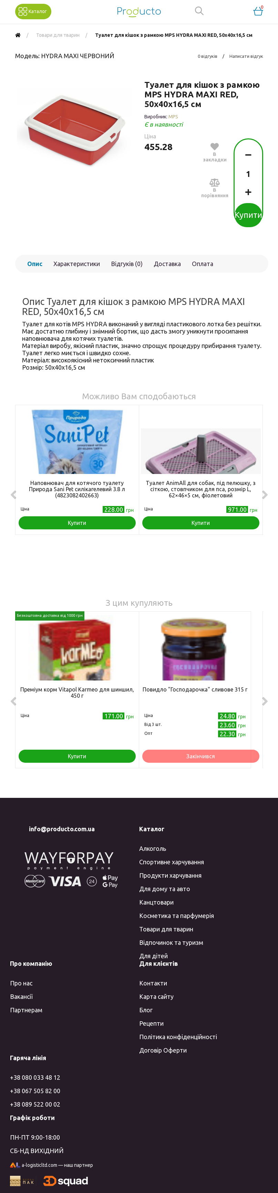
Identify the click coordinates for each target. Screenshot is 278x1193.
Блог (146, 1009)
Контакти (153, 983)
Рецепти (151, 1023)
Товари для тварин (166, 929)
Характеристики (76, 263)
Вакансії (21, 996)
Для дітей (153, 955)
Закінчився (200, 756)
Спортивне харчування (171, 861)
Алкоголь (152, 848)
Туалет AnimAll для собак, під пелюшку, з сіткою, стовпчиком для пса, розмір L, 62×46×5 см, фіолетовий (201, 489)
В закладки (215, 152)
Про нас (21, 983)
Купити (248, 215)
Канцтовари (156, 902)
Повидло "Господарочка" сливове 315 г (195, 689)
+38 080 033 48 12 (35, 1077)
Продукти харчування (170, 875)
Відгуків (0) (127, 263)
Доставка (167, 263)
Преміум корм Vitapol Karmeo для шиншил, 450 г (77, 692)
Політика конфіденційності (178, 1036)
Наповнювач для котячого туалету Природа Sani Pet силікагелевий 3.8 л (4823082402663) (77, 489)
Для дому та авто (164, 888)
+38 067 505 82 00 (35, 1090)
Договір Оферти (163, 1050)
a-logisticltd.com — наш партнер (51, 1165)
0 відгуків (207, 56)
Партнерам (26, 1009)
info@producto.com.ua (62, 828)
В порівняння (214, 188)
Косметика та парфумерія (176, 915)
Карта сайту (156, 996)
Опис (34, 263)
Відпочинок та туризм (171, 942)
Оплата (202, 263)
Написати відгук (246, 56)
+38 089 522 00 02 (35, 1104)
